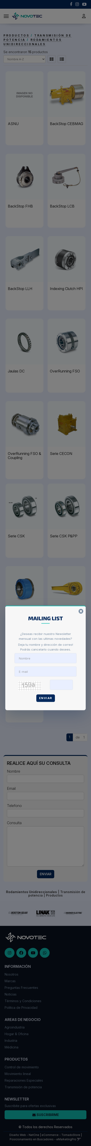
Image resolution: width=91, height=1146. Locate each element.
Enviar (45, 698)
